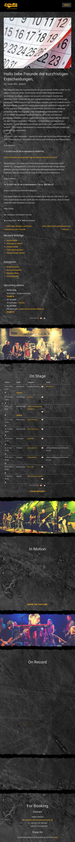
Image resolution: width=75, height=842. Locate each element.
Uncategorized (11, 220)
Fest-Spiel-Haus (33, 429)
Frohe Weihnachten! (15, 250)
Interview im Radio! (15, 243)
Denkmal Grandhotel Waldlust (31, 309)
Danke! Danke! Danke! (16, 253)
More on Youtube (37, 604)
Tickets (10, 296)
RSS (41, 318)
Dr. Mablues (23, 220)
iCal (44, 318)
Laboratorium (32, 448)
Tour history (37, 491)
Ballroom (31, 438)
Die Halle (31, 467)
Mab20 (23, 84)
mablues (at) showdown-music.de (38, 820)
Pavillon (21, 303)
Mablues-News (13, 273)
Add (5, 392)
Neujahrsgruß (12, 247)
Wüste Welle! (12, 240)
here (56, 837)
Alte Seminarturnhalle (35, 476)
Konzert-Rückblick (14, 270)
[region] (37, 708)
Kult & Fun (49, 386)
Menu (66, 5)
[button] (67, 708)
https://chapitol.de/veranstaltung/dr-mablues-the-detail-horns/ (30, 157)
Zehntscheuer (32, 419)
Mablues (32, 220)
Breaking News (13, 267)
